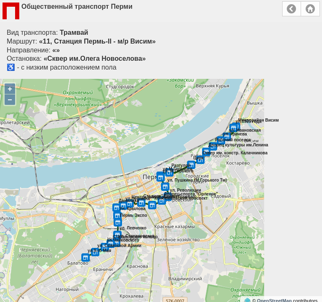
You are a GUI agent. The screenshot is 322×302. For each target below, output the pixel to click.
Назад (291, 8)
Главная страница (310, 8)
